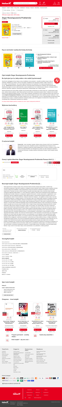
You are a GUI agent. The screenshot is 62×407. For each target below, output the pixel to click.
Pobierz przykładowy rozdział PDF (9, 267)
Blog (14, 364)
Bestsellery (37, 7)
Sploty (29, 397)
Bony (14, 10)
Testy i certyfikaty (5, 361)
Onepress (20, 26)
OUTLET (4, 21)
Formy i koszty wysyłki (17, 360)
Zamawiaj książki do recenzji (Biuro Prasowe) (41, 357)
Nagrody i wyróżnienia (29, 359)
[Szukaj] (35, 3)
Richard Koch (39, 63)
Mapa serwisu (15, 367)
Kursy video (16, 7)
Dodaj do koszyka (49, 23)
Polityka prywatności (17, 357)
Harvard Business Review (9, 325)
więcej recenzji (7, 234)
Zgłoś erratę (4, 270)
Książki (8, 7)
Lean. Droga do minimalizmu (23, 128)
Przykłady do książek (28, 358)
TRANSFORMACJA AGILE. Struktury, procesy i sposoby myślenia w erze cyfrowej (38, 323)
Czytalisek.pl (46, 395)
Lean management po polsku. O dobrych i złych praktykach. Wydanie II (9, 128)
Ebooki (12, 7)
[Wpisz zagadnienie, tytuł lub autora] (23, 3)
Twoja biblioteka (5, 355)
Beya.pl (37, 395)
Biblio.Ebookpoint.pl (37, 397)
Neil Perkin (37, 325)
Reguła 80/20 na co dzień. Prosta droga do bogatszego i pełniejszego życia (52, 129)
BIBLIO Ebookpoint (39, 358)
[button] (58, 115)
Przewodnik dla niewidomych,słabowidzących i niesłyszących (18, 353)
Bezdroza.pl (38, 392)
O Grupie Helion (28, 352)
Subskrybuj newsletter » (46, 335)
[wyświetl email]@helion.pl (23, 403)
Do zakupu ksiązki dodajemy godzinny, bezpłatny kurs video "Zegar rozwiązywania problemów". (21, 101)
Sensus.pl (37, 389)
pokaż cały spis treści (8, 295)
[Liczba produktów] (56, 23)
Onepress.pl (29, 389)
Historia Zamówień (5, 354)
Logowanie (4, 351)
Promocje (28, 7)
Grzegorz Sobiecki (54, 325)
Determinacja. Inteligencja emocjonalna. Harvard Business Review (9, 322)
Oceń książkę (27, 355)
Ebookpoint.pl (46, 392)
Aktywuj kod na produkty (6, 358)
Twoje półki (4, 357)
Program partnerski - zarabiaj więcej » (20, 335)
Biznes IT (4, 274)
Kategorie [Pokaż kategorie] (4, 7)
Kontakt (14, 370)
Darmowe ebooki (43, 7)
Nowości (32, 7)
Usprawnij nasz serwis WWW (18, 363)
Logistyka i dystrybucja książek (41, 362)
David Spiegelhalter (23, 325)
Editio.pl (46, 389)
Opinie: (29, 27)
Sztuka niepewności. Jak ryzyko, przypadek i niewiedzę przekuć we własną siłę (23, 323)
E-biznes (8, 274)
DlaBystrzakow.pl (29, 392)
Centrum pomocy (16, 351)
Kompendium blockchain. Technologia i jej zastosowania (51, 322)
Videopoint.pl (29, 395)
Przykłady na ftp (5, 269)
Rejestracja (4, 352)
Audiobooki (22, 7)
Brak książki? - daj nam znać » (20, 339)
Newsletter (15, 366)
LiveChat (15, 369)
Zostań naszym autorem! (29, 354)
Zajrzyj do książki (5, 37)
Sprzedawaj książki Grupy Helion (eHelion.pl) (41, 354)
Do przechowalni (51, 42)
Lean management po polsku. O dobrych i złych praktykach (37, 128)
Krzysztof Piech (48, 325)
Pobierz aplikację (7, 10)
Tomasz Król (16, 24)
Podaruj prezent (20, 10)
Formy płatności (16, 361)
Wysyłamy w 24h (51, 26)
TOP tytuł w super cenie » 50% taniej (10, 14)
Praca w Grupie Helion (40, 361)
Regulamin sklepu (16, 356)
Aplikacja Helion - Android (6, 362)
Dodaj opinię (14, 162)
